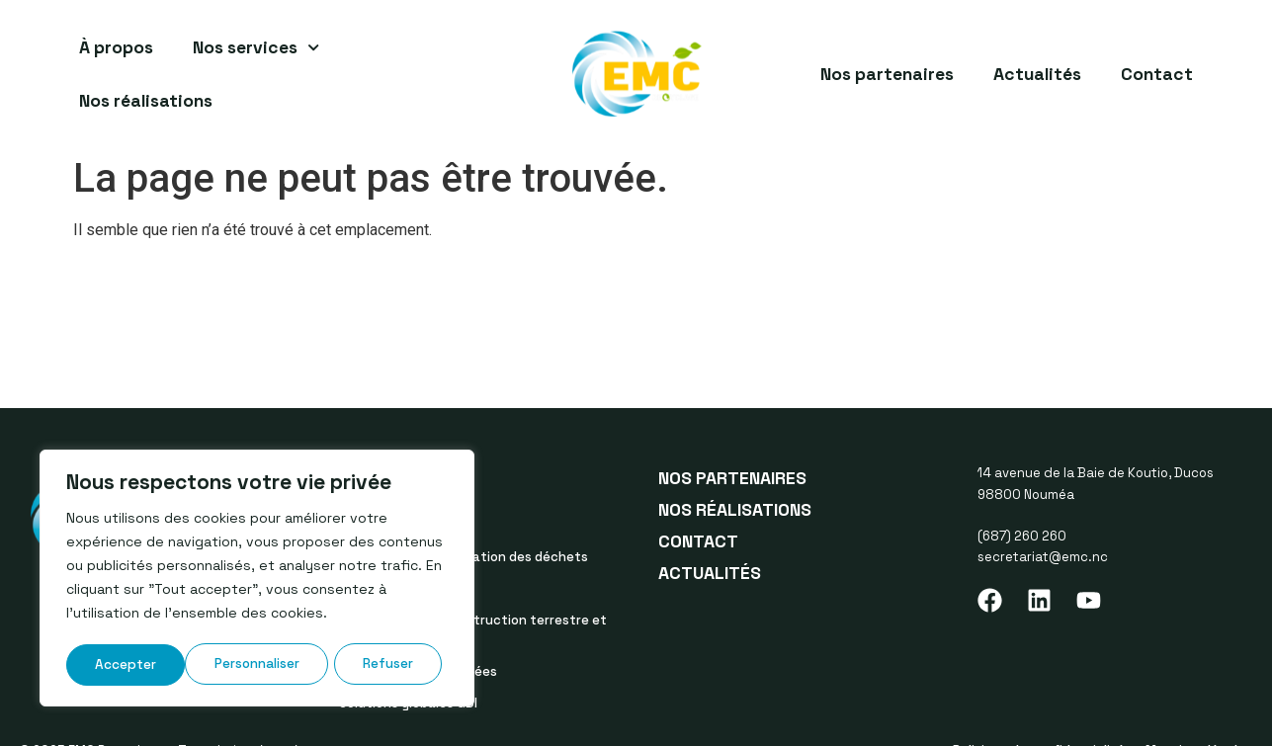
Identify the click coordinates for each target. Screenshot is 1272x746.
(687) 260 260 (1021, 536)
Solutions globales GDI (408, 703)
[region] (257, 580)
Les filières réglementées (418, 671)
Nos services (256, 47)
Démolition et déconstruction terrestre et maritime (473, 630)
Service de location (399, 588)
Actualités (1037, 74)
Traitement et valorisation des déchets (463, 556)
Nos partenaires (887, 74)
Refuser (270, 665)
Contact (1157, 74)
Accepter (389, 665)
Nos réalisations (145, 101)
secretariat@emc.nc (1042, 556)
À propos (116, 47)
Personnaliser (137, 665)
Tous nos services (395, 525)
